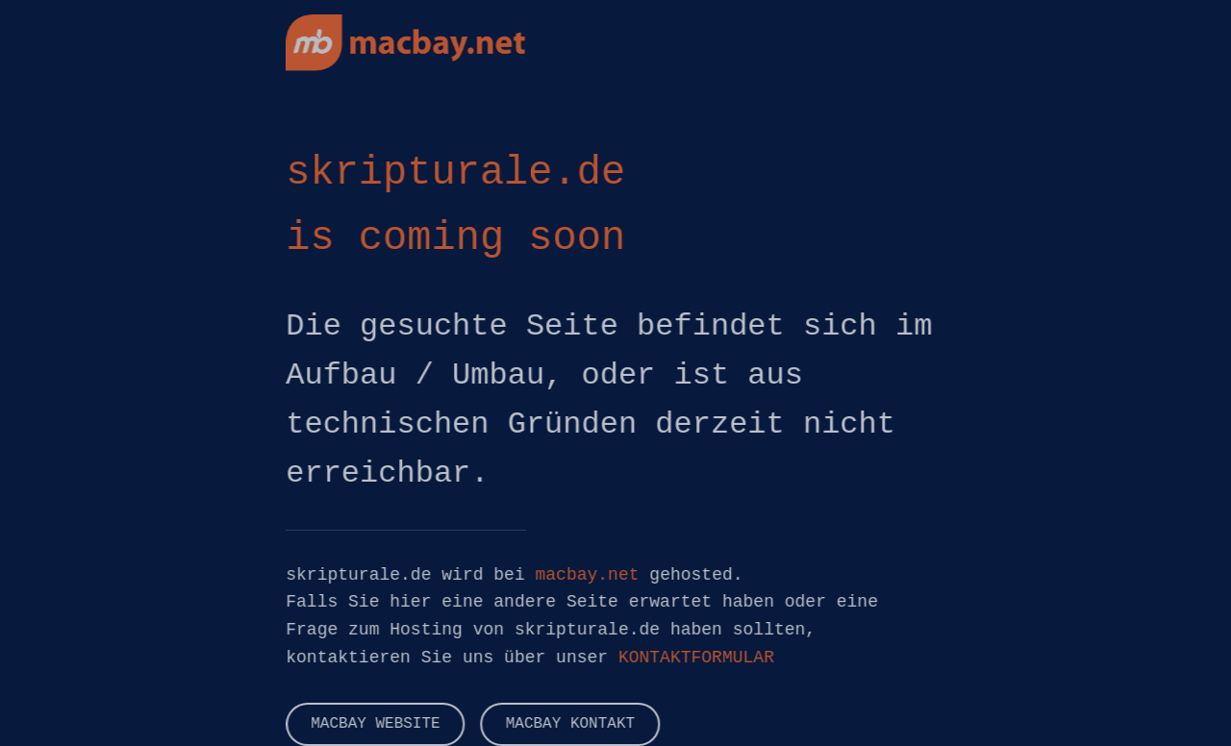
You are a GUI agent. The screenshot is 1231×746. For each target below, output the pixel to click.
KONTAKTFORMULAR (696, 657)
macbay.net (587, 574)
